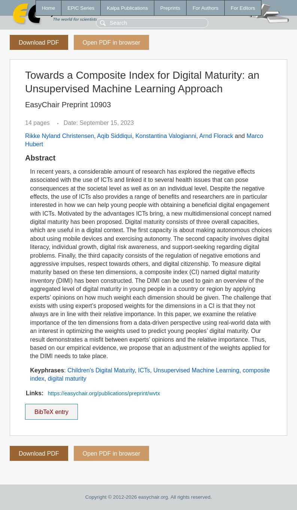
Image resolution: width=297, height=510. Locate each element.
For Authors (205, 8)
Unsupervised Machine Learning (196, 370)
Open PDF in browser (111, 42)
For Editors (243, 8)
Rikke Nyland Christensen (59, 136)
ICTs (144, 370)
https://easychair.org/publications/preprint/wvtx (104, 393)
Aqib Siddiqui (114, 136)
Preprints (170, 8)
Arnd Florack (216, 136)
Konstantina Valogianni (165, 136)
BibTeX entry (51, 409)
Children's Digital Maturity (101, 370)
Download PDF (39, 42)
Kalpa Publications (127, 8)
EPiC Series (80, 8)
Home (48, 8)
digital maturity (67, 378)
